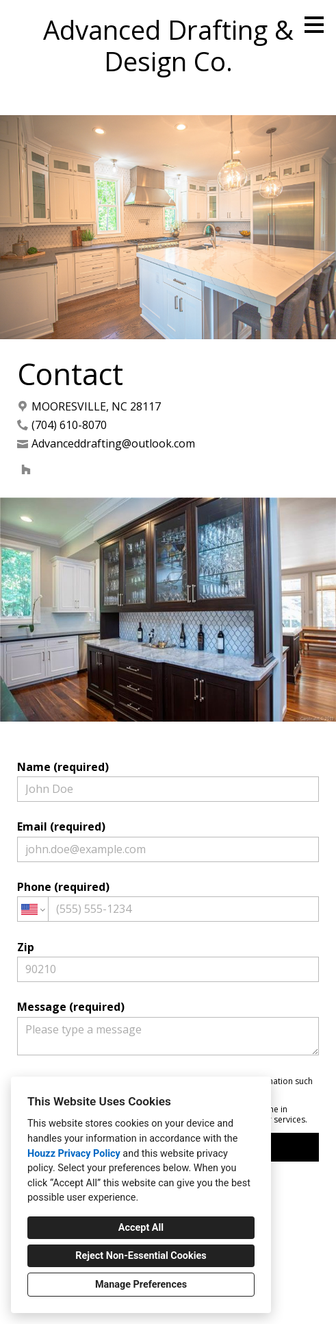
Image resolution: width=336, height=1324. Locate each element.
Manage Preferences (141, 1284)
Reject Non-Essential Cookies (140, 1256)
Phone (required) (168, 900)
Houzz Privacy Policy (73, 1154)
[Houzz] (26, 469)
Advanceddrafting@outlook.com (113, 443)
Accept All (141, 1228)
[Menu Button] (314, 24)
